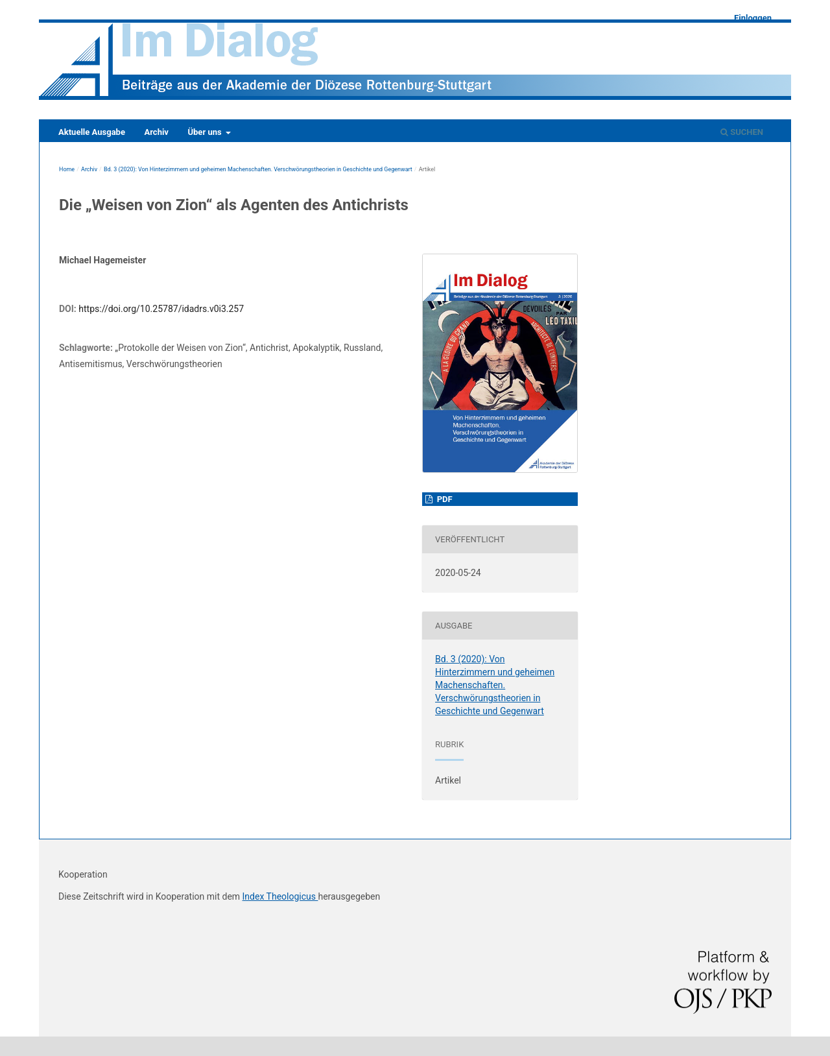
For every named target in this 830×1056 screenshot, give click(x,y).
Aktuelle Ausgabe (91, 132)
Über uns (205, 132)
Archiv (156, 132)
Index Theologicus (280, 896)
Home (67, 169)
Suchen (741, 132)
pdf (443, 499)
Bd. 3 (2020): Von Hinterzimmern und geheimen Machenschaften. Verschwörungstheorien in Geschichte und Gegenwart (258, 169)
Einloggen (753, 18)
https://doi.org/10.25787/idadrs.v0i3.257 (161, 309)
